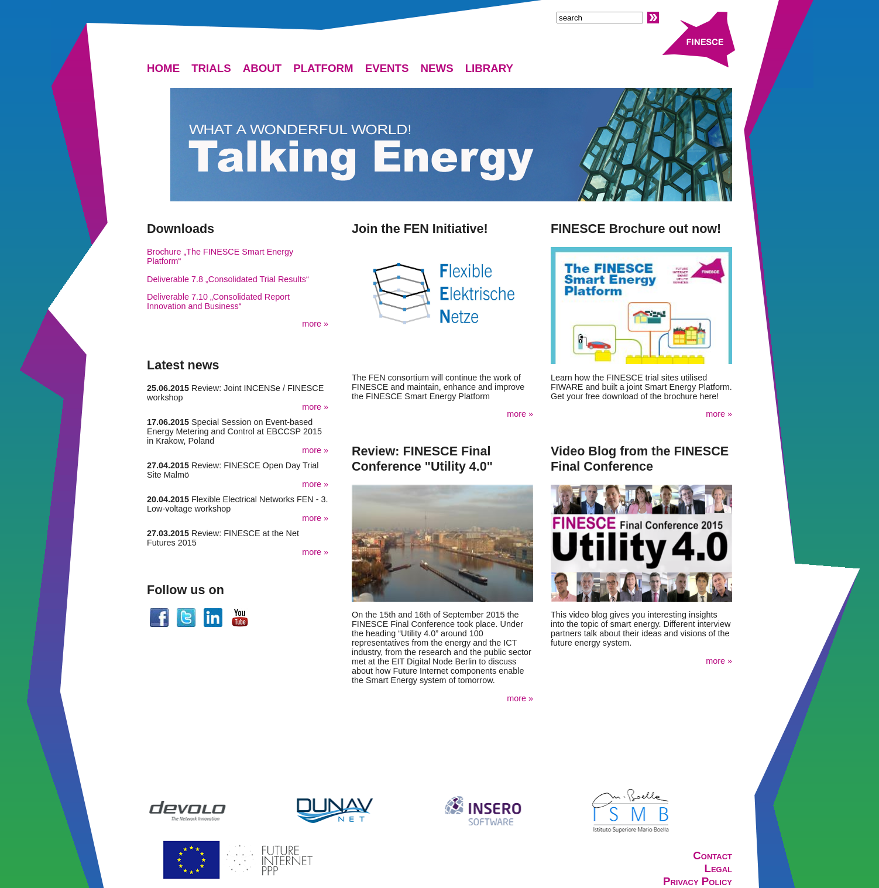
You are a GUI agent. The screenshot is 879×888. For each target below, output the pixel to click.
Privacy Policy (697, 881)
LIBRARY (489, 68)
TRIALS (211, 68)
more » (315, 323)
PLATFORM (323, 68)
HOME (163, 68)
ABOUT (262, 68)
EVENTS (387, 68)
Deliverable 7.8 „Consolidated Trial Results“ (228, 279)
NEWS (437, 68)
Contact (712, 855)
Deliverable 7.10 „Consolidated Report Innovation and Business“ (218, 301)
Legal (718, 868)
